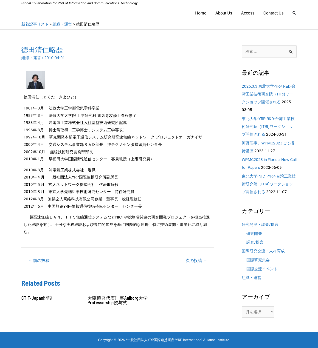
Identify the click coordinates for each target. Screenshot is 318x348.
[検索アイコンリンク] (295, 13)
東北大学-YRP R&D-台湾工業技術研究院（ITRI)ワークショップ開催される (268, 126)
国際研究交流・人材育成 (263, 251)
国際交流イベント (262, 269)
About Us (225, 13)
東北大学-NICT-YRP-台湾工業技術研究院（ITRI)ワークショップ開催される (269, 184)
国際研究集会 (258, 260)
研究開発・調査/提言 (260, 224)
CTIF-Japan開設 (36, 298)
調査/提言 (255, 242)
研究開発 (254, 233)
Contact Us (274, 13)
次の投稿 (196, 260)
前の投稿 (39, 260)
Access (248, 13)
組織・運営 (31, 57)
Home (203, 13)
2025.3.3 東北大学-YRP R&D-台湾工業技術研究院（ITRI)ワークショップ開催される (268, 94)
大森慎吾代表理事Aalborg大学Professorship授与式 (117, 300)
